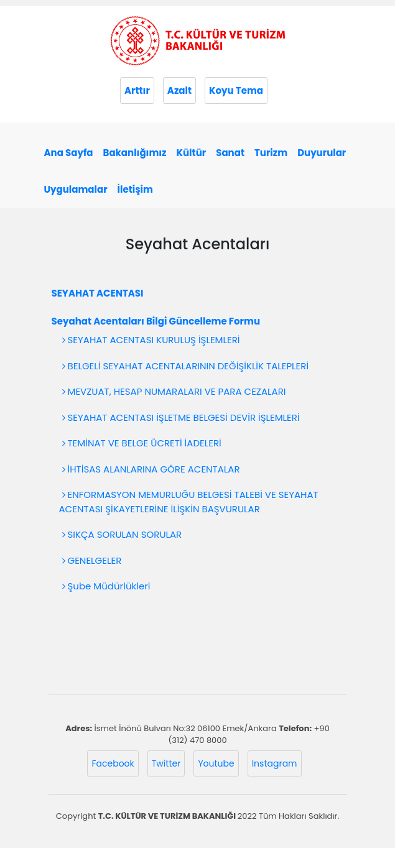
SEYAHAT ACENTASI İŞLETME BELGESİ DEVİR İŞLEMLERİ (182, 417)
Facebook (112, 763)
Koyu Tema (236, 90)
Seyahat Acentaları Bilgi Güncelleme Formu (156, 321)
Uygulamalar (76, 189)
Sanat (230, 152)
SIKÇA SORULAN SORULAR (123, 534)
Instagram (274, 763)
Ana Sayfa (68, 152)
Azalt (179, 90)
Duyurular (321, 152)
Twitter (166, 763)
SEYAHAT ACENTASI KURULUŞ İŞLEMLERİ (152, 339)
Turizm (270, 152)
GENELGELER (93, 560)
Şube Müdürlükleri (108, 585)
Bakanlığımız (135, 152)
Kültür (192, 152)
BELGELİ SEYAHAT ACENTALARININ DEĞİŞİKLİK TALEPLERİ (187, 365)
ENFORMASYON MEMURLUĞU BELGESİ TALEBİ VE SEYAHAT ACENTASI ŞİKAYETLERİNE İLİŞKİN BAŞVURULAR (188, 501)
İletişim (135, 189)
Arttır (137, 90)
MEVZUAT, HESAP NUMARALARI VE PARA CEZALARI (175, 391)
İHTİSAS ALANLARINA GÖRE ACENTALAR (152, 469)
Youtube (216, 763)
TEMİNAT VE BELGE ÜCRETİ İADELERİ (143, 442)
